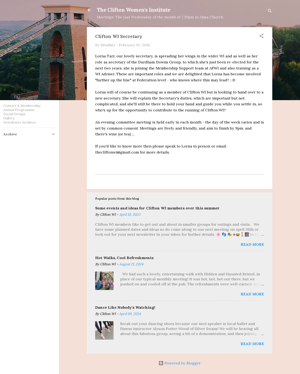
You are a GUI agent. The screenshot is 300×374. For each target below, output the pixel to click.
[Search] (269, 11)
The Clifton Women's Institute (133, 10)
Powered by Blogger (180, 363)
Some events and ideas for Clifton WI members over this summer (157, 208)
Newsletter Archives (19, 122)
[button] (261, 36)
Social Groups (14, 114)
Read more (252, 244)
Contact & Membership (21, 105)
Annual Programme (19, 110)
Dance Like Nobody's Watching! (125, 307)
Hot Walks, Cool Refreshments (124, 257)
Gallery (9, 118)
